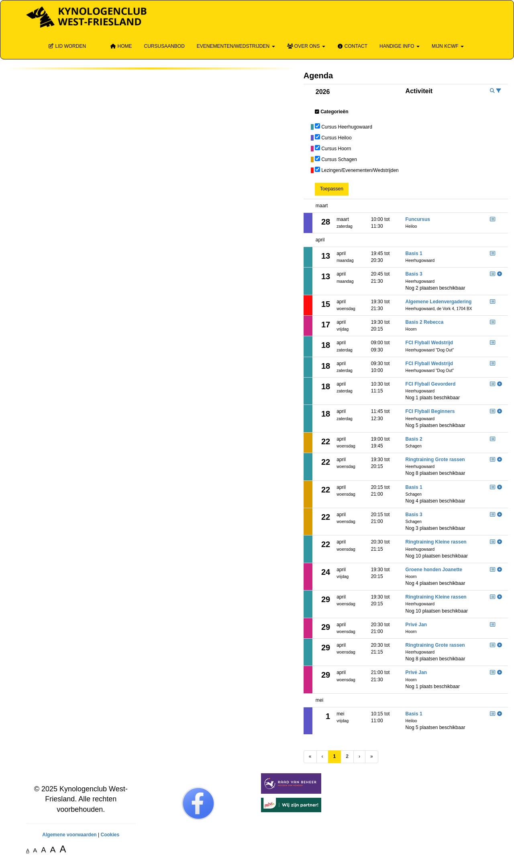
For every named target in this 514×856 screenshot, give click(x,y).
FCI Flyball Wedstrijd (429, 342)
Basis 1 (414, 253)
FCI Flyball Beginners (430, 411)
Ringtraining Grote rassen (435, 459)
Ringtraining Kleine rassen (436, 542)
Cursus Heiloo (336, 138)
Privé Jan (416, 624)
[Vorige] (322, 756)
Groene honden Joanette (434, 569)
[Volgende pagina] (359, 756)
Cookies (109, 835)
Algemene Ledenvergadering (439, 301)
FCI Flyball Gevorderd (431, 384)
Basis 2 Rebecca (425, 322)
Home (121, 46)
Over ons (306, 46)
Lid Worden (67, 46)
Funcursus (418, 219)
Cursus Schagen (339, 159)
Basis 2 (414, 439)
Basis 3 (414, 274)
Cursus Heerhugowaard (346, 127)
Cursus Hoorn (336, 148)
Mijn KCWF (448, 46)
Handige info (399, 46)
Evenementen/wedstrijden (236, 46)
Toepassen (331, 189)
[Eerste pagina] (310, 756)
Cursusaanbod (164, 46)
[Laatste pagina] (371, 756)
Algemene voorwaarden (69, 835)
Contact (352, 46)
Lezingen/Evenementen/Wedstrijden (360, 170)
